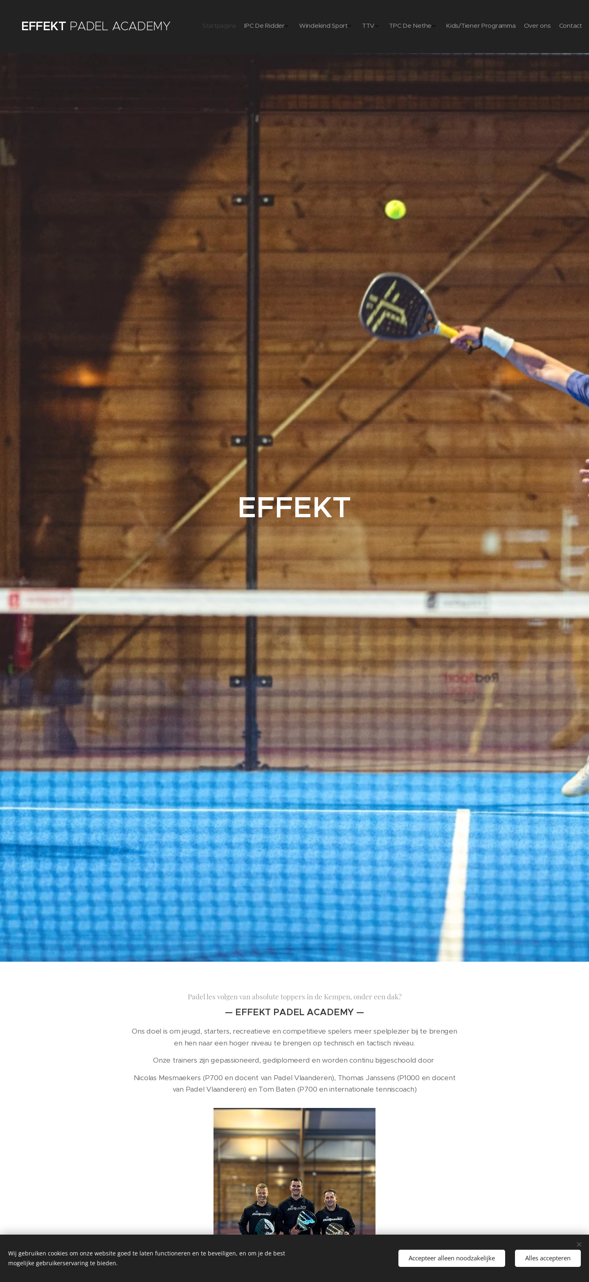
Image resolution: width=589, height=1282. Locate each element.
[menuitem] (492, 26)
